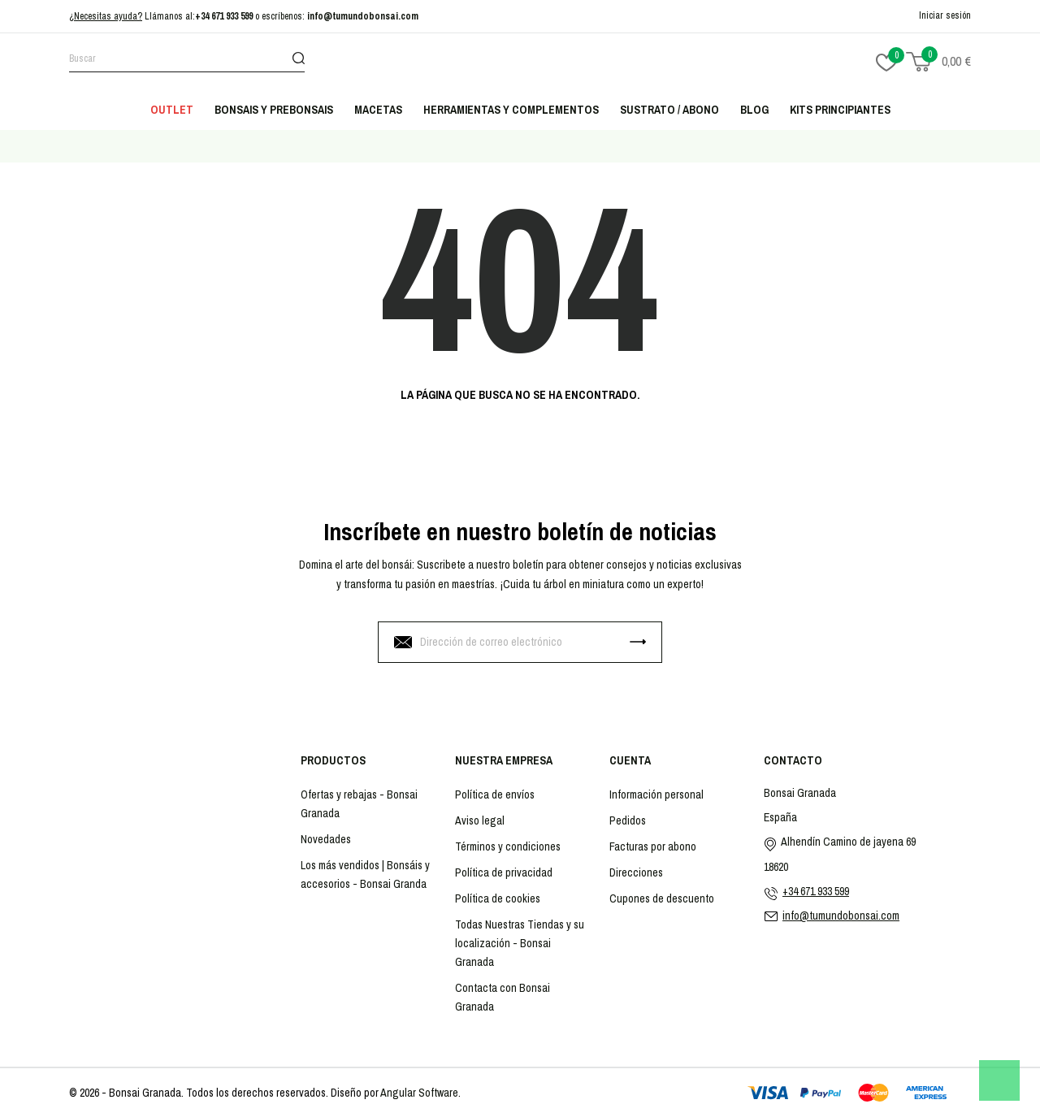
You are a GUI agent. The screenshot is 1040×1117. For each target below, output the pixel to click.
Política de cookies (497, 898)
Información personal (656, 794)
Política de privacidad (503, 872)
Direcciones (636, 872)
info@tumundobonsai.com (362, 16)
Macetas (378, 109)
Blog (754, 109)
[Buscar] (187, 60)
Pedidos (627, 820)
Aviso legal (480, 820)
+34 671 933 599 (224, 16)
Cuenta (630, 760)
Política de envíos (495, 794)
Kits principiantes (840, 109)
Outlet (171, 109)
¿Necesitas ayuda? (105, 16)
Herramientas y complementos (511, 109)
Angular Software (419, 1092)
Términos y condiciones (508, 846)
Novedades (326, 839)
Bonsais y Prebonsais (273, 109)
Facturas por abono (652, 846)
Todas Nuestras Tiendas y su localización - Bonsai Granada (519, 943)
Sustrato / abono (669, 109)
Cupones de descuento (661, 898)
